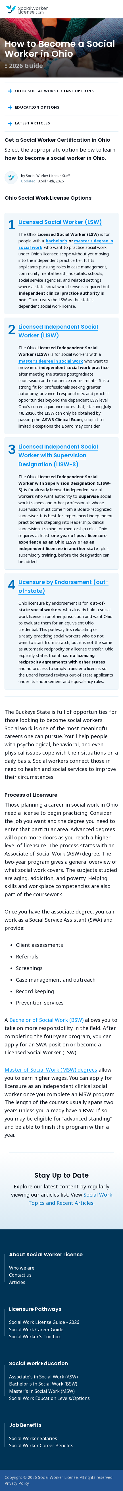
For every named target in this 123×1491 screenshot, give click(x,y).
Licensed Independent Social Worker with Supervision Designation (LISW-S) (58, 455)
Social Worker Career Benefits (41, 1445)
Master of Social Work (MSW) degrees (51, 1069)
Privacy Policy (17, 1483)
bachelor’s (56, 241)
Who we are (21, 1268)
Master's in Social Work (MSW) (42, 1391)
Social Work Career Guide (36, 1329)
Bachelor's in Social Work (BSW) (43, 1384)
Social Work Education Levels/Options (49, 1398)
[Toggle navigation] (114, 9)
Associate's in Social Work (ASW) (43, 1377)
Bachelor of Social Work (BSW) (46, 1019)
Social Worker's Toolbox (35, 1336)
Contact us (20, 1275)
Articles (17, 1282)
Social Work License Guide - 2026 (44, 1322)
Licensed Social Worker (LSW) (60, 222)
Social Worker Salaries (33, 1438)
